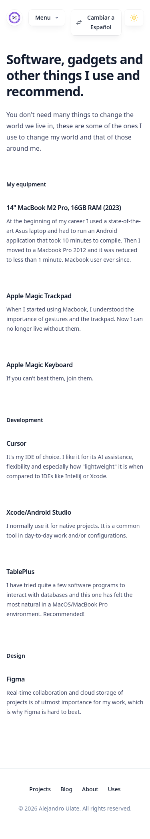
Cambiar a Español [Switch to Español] (95, 22)
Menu (46, 17)
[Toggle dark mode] (134, 18)
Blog (66, 789)
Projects (40, 789)
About (90, 789)
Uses (114, 789)
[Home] (14, 17)
